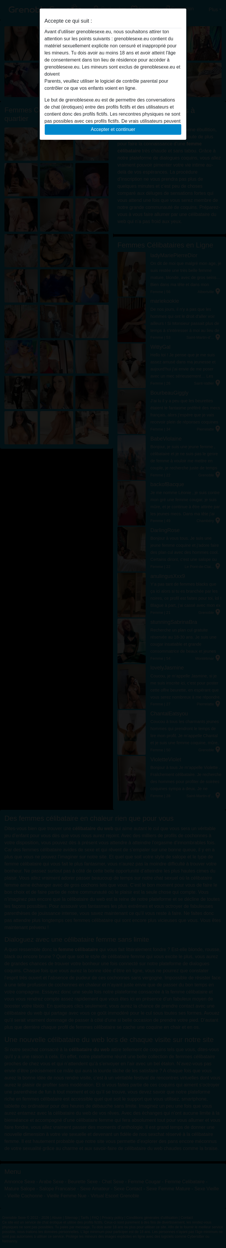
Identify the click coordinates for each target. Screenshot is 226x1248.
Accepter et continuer (113, 129)
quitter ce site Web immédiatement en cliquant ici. (112, 74)
